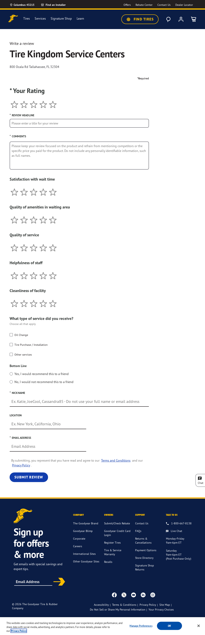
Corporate (79, 538)
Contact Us (141, 523)
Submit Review (28, 477)
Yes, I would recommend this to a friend (41, 374)
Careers (77, 546)
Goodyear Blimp (83, 531)
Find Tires (140, 19)
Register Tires (112, 542)
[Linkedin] (143, 594)
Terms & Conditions (124, 604)
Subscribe (58, 582)
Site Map (164, 604)
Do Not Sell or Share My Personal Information (117, 609)
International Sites (84, 553)
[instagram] (152, 594)
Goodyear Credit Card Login (117, 533)
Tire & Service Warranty (112, 552)
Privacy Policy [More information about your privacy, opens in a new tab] (18, 631)
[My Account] (181, 19)
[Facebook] (114, 594)
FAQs (138, 531)
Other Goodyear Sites (86, 561)
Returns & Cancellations (143, 540)
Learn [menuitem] (80, 18)
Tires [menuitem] (26, 18)
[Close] (198, 625)
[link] (58, 5)
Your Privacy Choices (161, 609)
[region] (102, 626)
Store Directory (144, 557)
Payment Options (145, 550)
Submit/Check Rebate (117, 523)
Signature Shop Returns (144, 567)
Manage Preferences (141, 625)
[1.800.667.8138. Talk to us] (179, 523)
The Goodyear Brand (85, 523)
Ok (169, 625)
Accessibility (101, 604)
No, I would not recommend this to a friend (43, 382)
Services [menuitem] (40, 18)
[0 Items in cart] (194, 19)
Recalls (108, 561)
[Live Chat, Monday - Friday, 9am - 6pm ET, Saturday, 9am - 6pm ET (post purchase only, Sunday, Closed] (174, 531)
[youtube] (133, 594)
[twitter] (124, 594)
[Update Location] (22, 5)
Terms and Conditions (116, 460)
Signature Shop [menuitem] (61, 18)
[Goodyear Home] (13, 18)
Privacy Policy (21, 465)
